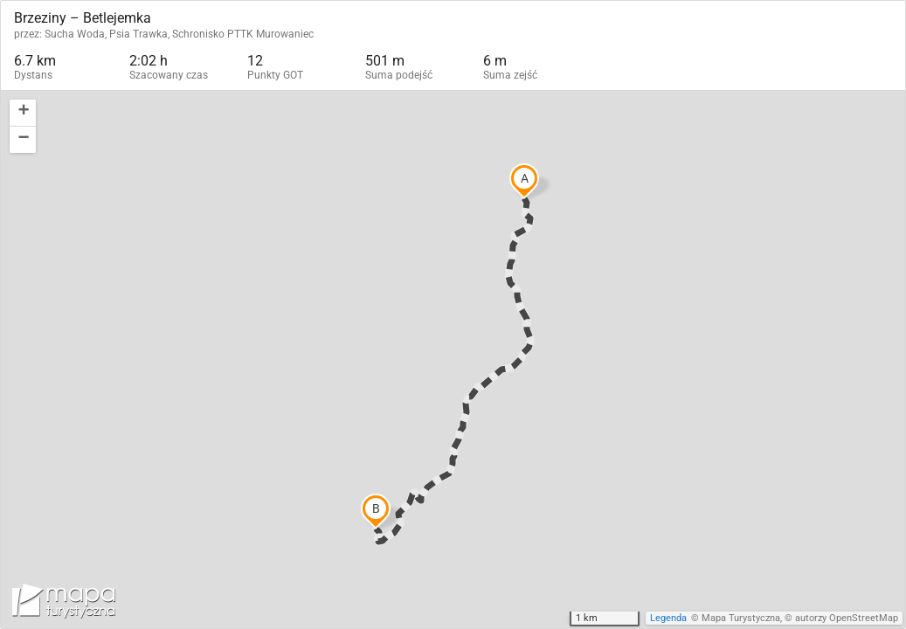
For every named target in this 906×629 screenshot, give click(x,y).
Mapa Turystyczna (741, 618)
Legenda (668, 618)
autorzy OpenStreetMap (846, 618)
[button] (23, 113)
